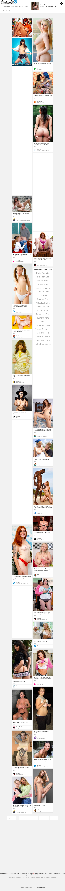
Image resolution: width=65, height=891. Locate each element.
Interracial (39, 513)
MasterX (39, 263)
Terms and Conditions (14, 877)
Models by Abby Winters (42, 575)
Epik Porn (43, 295)
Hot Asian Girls (19, 687)
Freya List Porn (43, 314)
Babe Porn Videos (43, 344)
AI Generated (19, 417)
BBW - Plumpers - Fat (42, 265)
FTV (38, 68)
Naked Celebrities (43, 329)
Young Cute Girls (20, 382)
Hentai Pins (47, 877)
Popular (27, 6)
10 (36, 818)
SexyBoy (18, 335)
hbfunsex (39, 538)
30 (44, 818)
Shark (38, 512)
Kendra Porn (43, 318)
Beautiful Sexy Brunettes (43, 150)
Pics (13, 6)
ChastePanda (19, 726)
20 (40, 818)
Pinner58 (39, 737)
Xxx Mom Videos (43, 336)
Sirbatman (18, 218)
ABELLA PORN (43, 303)
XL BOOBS (18, 260)
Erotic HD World (43, 288)
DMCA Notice (39, 877)
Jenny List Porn (43, 306)
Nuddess (43, 321)
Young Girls (18, 312)
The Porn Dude (43, 325)
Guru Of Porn (43, 292)
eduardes (18, 416)
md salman (39, 809)
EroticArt (39, 149)
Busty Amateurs (19, 774)
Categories (6, 6)
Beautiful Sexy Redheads (22, 583)
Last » (55, 818)
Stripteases (54, 877)
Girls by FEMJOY (41, 811)
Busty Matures (19, 728)
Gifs (16, 6)
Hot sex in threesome (21, 812)
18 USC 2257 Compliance (28, 877)
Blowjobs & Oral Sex (42, 465)
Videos (21, 6)
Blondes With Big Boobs (42, 647)
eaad (38, 435)
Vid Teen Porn (43, 333)
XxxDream (39, 101)
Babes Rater (43, 280)
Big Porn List (43, 277)
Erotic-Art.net (31, 887)
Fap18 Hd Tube (43, 340)
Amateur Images (41, 738)
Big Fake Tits (40, 684)
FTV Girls (39, 69)
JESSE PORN (43, 310)
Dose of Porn (43, 299)
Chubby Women (41, 539)
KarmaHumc (19, 685)
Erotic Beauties (43, 273)
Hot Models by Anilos (42, 436)
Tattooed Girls (40, 102)
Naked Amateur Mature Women (23, 220)
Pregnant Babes (19, 337)
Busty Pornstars (20, 261)
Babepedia (43, 284)
